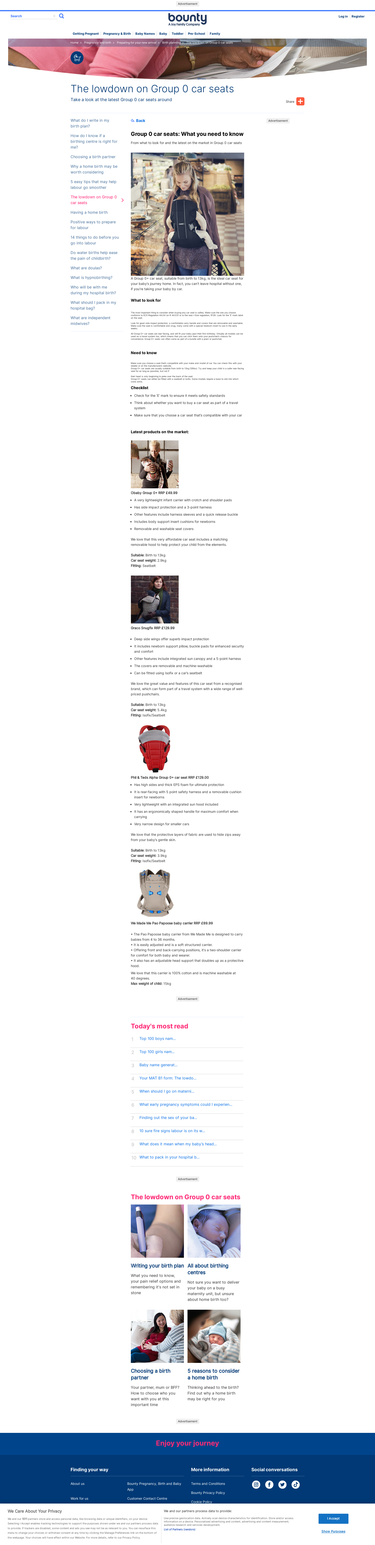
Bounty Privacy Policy (208, 1493)
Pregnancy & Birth (117, 33)
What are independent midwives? (90, 321)
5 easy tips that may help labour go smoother (93, 184)
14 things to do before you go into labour (95, 240)
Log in (343, 16)
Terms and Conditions (208, 1484)
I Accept (333, 1526)
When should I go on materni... (166, 1091)
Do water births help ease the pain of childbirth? (94, 255)
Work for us (79, 1498)
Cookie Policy (201, 1502)
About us (77, 1484)
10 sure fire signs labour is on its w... (172, 1131)
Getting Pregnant (86, 33)
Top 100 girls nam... (157, 1051)
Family (215, 33)
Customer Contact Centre (147, 1498)
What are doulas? (86, 268)
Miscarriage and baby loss (147, 1507)
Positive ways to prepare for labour (93, 225)
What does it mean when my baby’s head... (178, 1144)
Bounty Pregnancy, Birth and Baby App (154, 1486)
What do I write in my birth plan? (90, 123)
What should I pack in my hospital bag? (93, 305)
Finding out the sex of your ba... (168, 1117)
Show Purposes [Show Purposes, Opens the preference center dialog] (333, 1539)
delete (54, 16)
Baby (163, 33)
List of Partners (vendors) (179, 1537)
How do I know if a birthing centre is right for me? (94, 141)
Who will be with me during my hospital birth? (93, 290)
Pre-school (196, 33)
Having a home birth (89, 212)
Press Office (80, 1507)
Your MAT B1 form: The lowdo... (167, 1078)
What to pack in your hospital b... (169, 1157)
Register (358, 16)
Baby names (145, 33)
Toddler (177, 33)
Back (138, 120)
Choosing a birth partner (93, 157)
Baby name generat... (158, 1065)
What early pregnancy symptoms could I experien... (185, 1104)
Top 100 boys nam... (157, 1038)
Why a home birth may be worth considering (94, 169)
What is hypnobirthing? (91, 277)
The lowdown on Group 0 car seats (94, 200)
